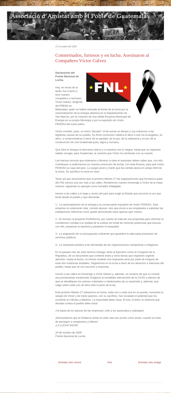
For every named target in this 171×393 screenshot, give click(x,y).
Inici (109, 362)
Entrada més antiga (149, 362)
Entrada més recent (69, 362)
